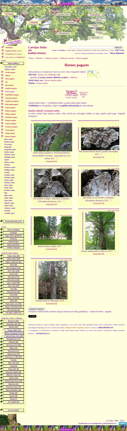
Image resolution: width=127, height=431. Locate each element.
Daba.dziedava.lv (15, 57)
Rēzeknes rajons (9, 190)
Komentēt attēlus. (52, 111)
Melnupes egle (55, 75)
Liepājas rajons (9, 175)
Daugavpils (7, 147)
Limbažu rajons (9, 177)
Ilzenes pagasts (82, 58)
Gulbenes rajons (9, 154)
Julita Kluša (68, 122)
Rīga (5, 193)
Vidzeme (39, 58)
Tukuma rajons (9, 203)
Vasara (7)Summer (83, 93)
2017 (53, 158)
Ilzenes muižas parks (52, 80)
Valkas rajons (8, 205)
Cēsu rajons (8, 144)
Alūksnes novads (67, 58)
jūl (83, 97)
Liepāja (6, 172)
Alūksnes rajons (10, 69)
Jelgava (6, 160)
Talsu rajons (8, 200)
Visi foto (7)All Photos (71, 93)
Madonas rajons (9, 183)
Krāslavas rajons (9, 167)
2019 (62, 301)
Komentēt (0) (51, 161)
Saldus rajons (8, 198)
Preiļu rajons (8, 188)
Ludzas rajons (9, 180)
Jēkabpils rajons (9, 157)
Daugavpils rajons (10, 149)
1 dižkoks (73, 77)
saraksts (13, 51)
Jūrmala (7, 165)
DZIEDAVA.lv (67, 4)
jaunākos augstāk (71, 98)
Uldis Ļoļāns (68, 260)
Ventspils (7, 211)
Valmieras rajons (9, 208)
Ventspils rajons (9, 213)
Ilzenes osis (42, 75)
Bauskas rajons (9, 142)
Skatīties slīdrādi (35, 111)
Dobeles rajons (9, 152)
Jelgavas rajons (9, 162)
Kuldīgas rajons (9, 170)
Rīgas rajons (8, 195)
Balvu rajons (8, 139)
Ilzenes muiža (42, 83)
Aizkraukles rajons (10, 67)
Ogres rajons (8, 185)
